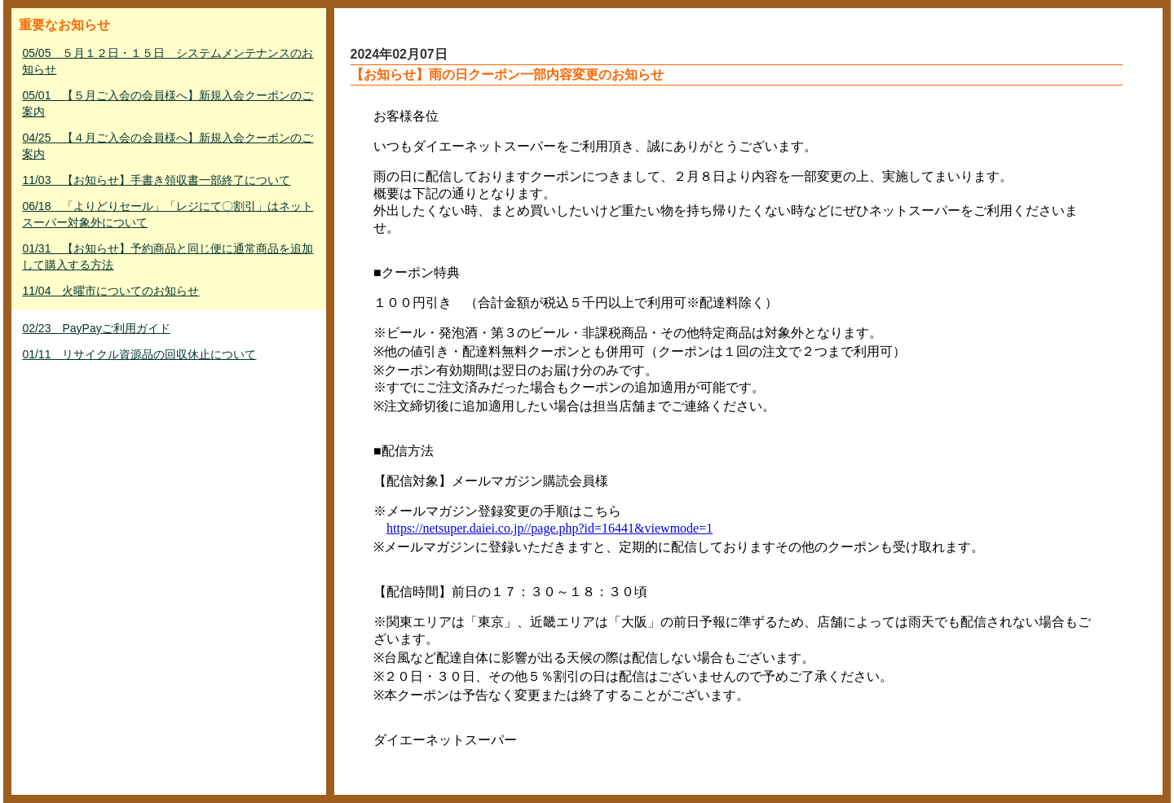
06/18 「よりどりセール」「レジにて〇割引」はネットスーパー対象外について (167, 214)
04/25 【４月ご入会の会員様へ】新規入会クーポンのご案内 (167, 145)
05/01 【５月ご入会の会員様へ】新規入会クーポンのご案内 (167, 103)
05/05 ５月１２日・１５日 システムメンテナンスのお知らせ (167, 61)
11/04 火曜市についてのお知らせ (110, 290)
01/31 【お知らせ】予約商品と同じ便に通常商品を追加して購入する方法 (167, 256)
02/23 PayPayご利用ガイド (96, 328)
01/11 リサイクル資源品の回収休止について (139, 354)
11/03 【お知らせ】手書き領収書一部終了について (156, 179)
